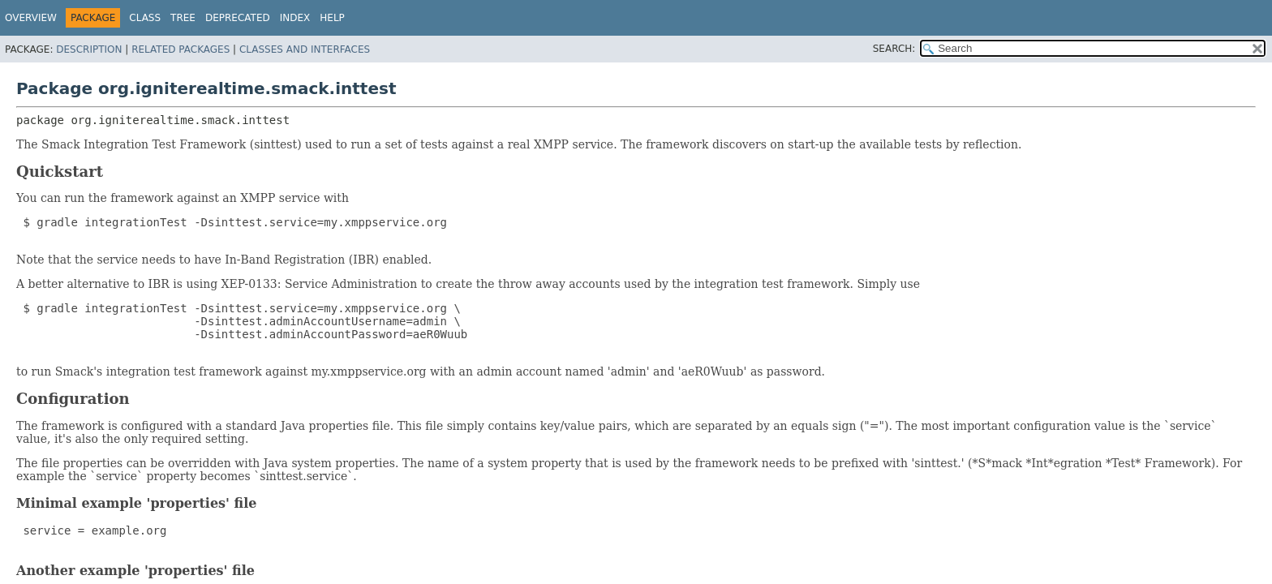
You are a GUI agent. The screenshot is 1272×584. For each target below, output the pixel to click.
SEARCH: (894, 48)
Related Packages (180, 49)
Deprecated (237, 18)
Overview (31, 18)
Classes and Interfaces (304, 49)
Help (332, 18)
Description (89, 49)
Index (295, 18)
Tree (183, 18)
